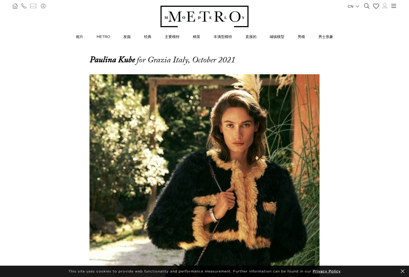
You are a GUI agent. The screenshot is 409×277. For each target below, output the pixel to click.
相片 (79, 37)
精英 (196, 37)
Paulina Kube (113, 60)
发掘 (127, 37)
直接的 (250, 37)
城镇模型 (277, 37)
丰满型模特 (223, 37)
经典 (147, 37)
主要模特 (172, 37)
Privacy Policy (327, 271)
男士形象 (325, 37)
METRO (103, 37)
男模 (301, 37)
